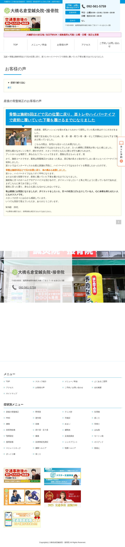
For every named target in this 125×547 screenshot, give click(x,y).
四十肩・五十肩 (41, 430)
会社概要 (98, 387)
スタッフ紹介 (40, 381)
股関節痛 (9, 442)
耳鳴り (97, 424)
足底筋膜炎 (69, 436)
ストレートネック (13, 448)
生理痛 (97, 412)
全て (9, 87)
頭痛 (37, 424)
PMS (8, 418)
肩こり (97, 418)
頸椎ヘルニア (70, 448)
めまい (67, 424)
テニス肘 (68, 412)
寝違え (97, 448)
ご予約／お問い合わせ (109, 45)
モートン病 (98, 436)
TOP (15, 45)
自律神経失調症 (41, 442)
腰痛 (8, 424)
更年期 (38, 418)
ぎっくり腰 (10, 454)
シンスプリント (71, 442)
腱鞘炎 (67, 430)
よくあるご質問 (100, 381)
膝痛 (37, 436)
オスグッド (98, 442)
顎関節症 (9, 436)
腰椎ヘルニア (40, 448)
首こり (38, 454)
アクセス (86, 45)
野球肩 (38, 412)
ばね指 (97, 430)
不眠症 (67, 418)
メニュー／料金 (39, 45)
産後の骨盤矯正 (12, 412)
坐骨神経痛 (10, 430)
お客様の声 (62, 45)
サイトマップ (11, 393)
